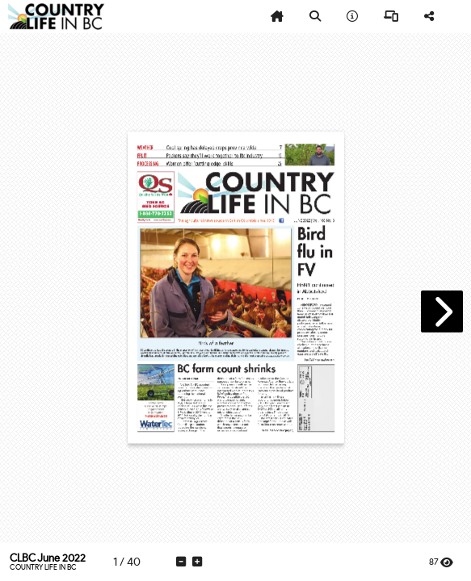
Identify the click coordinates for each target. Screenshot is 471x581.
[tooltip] (277, 17)
